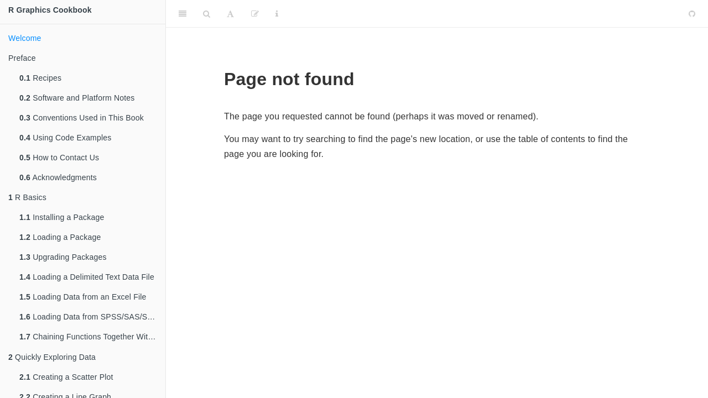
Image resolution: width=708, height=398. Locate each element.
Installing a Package (61, 217)
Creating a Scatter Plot (66, 378)
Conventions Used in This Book (81, 117)
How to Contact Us (59, 157)
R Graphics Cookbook (50, 10)
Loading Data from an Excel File (83, 296)
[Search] (206, 14)
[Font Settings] (230, 14)
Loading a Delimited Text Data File (86, 277)
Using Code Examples (65, 137)
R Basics (27, 197)
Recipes (40, 78)
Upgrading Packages (63, 257)
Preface (22, 58)
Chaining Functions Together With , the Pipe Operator (92, 337)
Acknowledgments (58, 177)
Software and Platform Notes (77, 97)
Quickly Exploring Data (52, 358)
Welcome (24, 38)
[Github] (692, 14)
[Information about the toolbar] (277, 14)
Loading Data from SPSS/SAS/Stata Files (92, 316)
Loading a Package (60, 237)
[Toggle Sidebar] (182, 14)
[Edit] (255, 14)
